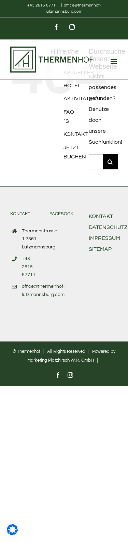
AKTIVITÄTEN (80, 98)
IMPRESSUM (104, 238)
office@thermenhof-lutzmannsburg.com (30, 290)
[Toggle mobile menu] (114, 61)
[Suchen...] (96, 161)
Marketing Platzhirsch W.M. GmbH (60, 360)
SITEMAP (100, 249)
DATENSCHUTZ (108, 227)
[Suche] (110, 161)
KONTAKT (75, 134)
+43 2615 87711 (43, 5)
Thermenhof (28, 351)
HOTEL (72, 85)
